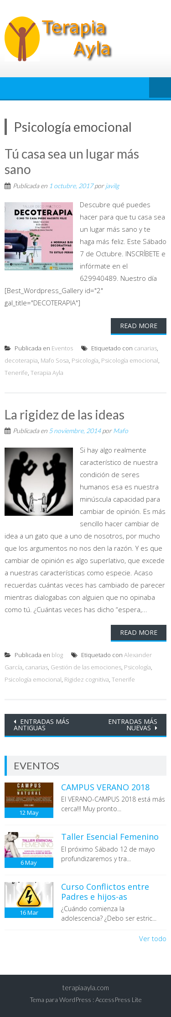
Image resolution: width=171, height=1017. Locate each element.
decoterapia (21, 360)
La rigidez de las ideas (64, 414)
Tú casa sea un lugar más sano (72, 161)
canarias (145, 348)
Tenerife (16, 373)
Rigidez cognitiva (86, 679)
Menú (160, 88)
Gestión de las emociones (86, 667)
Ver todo (152, 938)
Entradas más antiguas (41, 724)
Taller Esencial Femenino (110, 836)
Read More (138, 325)
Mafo (120, 430)
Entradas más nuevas (132, 724)
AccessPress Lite (118, 999)
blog (57, 655)
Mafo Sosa (55, 360)
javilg (112, 185)
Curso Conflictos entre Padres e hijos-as (105, 891)
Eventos (62, 348)
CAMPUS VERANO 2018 (105, 787)
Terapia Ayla (47, 373)
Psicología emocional (129, 360)
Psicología (85, 360)
